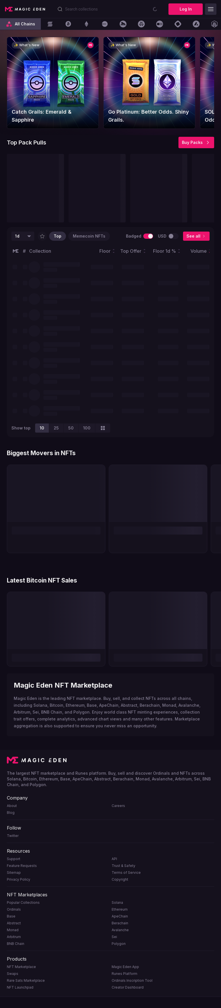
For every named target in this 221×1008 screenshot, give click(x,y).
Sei (114, 937)
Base (11, 916)
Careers (118, 806)
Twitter (13, 836)
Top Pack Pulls (26, 142)
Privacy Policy (18, 879)
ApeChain (120, 916)
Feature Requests (22, 866)
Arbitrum (14, 937)
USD (162, 236)
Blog (11, 812)
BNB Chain (15, 943)
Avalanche (120, 930)
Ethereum (120, 909)
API (114, 859)
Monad (13, 930)
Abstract (14, 923)
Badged (133, 236)
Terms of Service (126, 872)
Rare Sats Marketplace (26, 980)
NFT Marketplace (21, 967)
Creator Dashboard (128, 987)
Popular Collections (23, 902)
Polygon (119, 943)
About (12, 806)
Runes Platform (124, 973)
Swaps (12, 973)
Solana (117, 902)
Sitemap (14, 872)
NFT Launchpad (20, 987)
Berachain (120, 923)
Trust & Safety (123, 866)
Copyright (120, 879)
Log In (186, 9)
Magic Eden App (125, 967)
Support (13, 859)
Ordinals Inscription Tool (132, 980)
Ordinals (14, 909)
